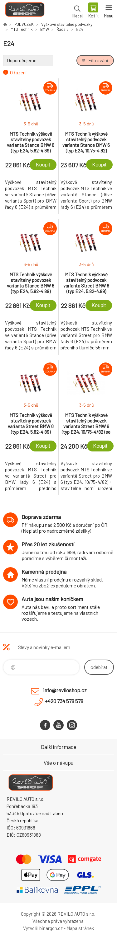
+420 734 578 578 (64, 701)
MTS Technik (22, 29)
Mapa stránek (80, 928)
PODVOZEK (24, 24)
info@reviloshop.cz (65, 690)
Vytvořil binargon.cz (43, 928)
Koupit (43, 164)
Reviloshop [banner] (24, 11)
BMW (44, 29)
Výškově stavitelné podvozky (66, 24)
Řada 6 (62, 29)
